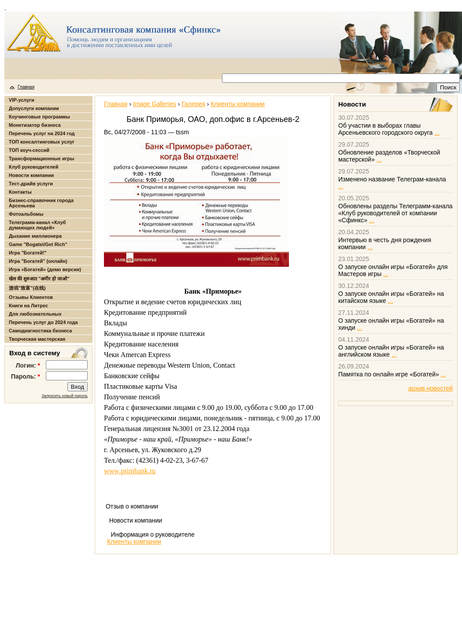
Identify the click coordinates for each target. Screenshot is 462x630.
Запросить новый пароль (64, 396)
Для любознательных (35, 314)
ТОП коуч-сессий (29, 150)
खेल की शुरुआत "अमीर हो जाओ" (39, 278)
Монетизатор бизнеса (35, 125)
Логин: (28, 365)
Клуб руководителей (33, 166)
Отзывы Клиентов (31, 297)
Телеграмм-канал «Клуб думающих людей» (37, 225)
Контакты (20, 192)
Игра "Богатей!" (28, 252)
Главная (26, 87)
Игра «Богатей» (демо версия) (45, 269)
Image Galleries (154, 103)
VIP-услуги (21, 100)
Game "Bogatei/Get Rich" (38, 244)
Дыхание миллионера (35, 236)
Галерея (193, 103)
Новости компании (31, 175)
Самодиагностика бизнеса (40, 330)
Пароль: (25, 376)
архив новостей (430, 388)
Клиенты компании (237, 103)
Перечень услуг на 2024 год (41, 133)
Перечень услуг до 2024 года (43, 322)
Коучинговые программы (39, 116)
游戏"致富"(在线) (27, 288)
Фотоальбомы (26, 214)
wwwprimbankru (129, 471)
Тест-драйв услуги (31, 183)
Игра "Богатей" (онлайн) (38, 261)
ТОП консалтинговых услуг (41, 141)
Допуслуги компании (34, 108)
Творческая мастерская (37, 339)
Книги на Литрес (28, 305)
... (437, 132)
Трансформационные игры (41, 158)
